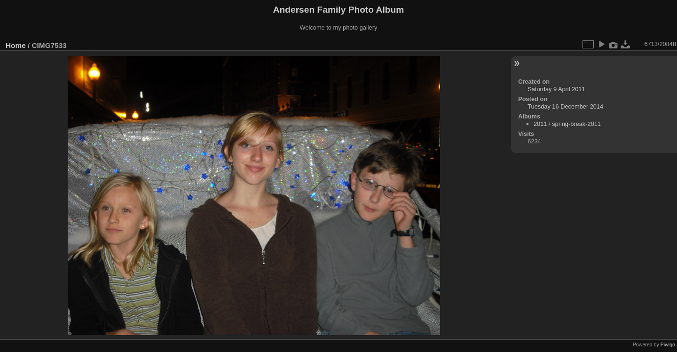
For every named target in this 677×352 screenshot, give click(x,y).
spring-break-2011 (576, 123)
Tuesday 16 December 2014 (565, 106)
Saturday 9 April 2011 (556, 89)
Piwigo (668, 344)
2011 (540, 123)
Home (16, 45)
